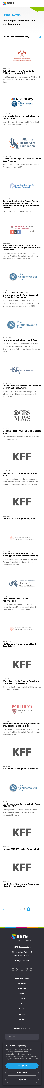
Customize (22, 1073)
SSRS (8, 3)
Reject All (22, 1080)
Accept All (22, 1066)
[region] (22, 1063)
